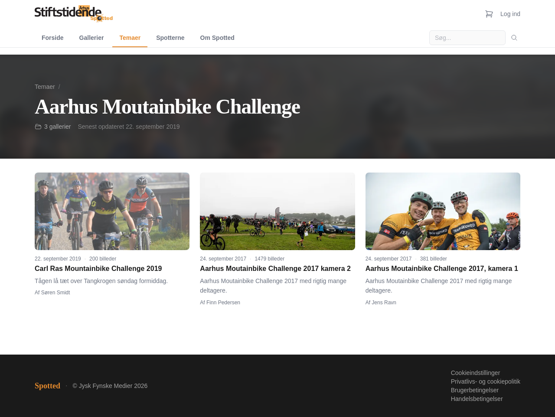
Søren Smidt (55, 293)
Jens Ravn (384, 303)
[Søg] (514, 38)
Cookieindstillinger (475, 372)
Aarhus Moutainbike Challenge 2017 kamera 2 (275, 268)
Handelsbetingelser (477, 398)
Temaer (129, 37)
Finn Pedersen (223, 303)
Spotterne (170, 37)
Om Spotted (217, 37)
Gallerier (91, 37)
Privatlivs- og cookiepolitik (485, 381)
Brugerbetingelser (475, 390)
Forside (53, 37)
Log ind (510, 13)
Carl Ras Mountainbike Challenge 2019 (98, 268)
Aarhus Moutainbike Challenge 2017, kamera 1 (442, 268)
